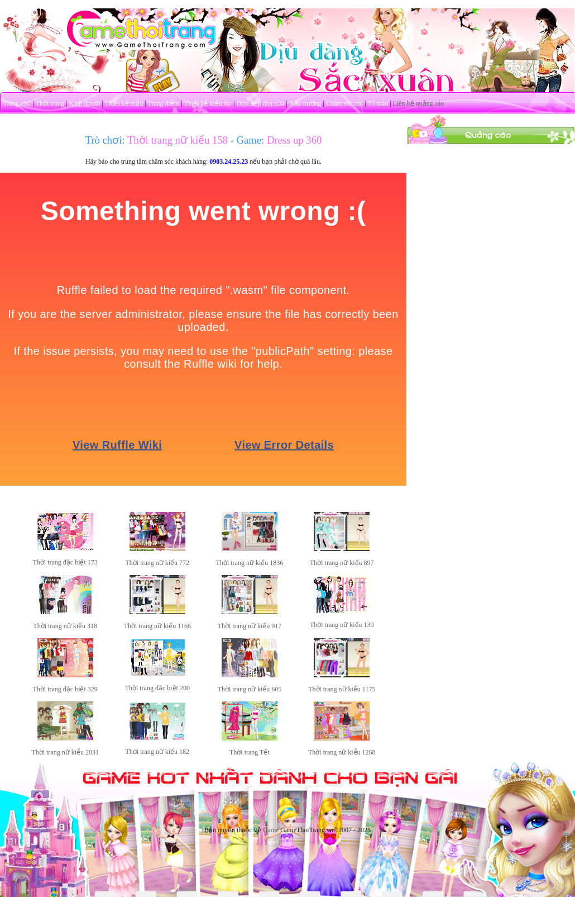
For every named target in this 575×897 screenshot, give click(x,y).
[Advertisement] (491, 214)
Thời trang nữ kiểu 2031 (65, 752)
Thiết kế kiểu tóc (208, 103)
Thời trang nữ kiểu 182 (157, 752)
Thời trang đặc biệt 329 (65, 689)
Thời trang (50, 103)
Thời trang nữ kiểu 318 (65, 626)
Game (271, 830)
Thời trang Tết (249, 752)
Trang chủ (17, 103)
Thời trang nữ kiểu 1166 (157, 626)
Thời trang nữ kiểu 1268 (342, 752)
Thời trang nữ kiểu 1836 (250, 563)
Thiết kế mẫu (124, 103)
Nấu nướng (305, 103)
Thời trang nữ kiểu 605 (250, 689)
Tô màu (377, 103)
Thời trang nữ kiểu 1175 (341, 689)
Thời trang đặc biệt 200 (157, 688)
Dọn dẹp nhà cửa (261, 103)
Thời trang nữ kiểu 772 (157, 563)
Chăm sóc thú (344, 103)
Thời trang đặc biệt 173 (65, 562)
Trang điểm (163, 103)
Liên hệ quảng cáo (418, 103)
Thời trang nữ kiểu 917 (250, 626)
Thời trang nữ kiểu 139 (342, 625)
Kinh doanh (84, 103)
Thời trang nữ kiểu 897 (342, 563)
